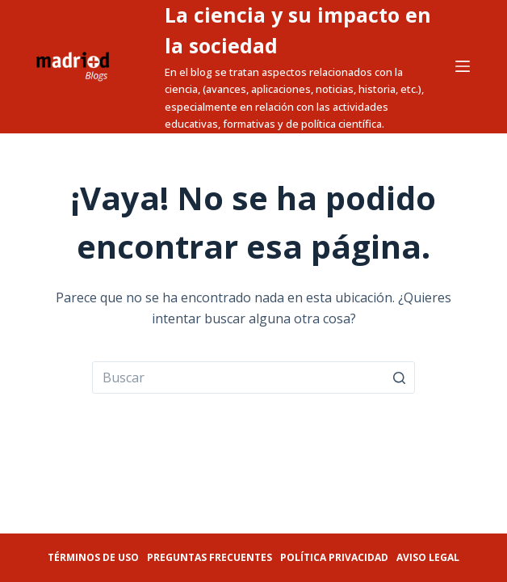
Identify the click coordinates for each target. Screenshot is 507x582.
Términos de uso (93, 557)
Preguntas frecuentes (209, 557)
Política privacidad (334, 557)
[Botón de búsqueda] (399, 377)
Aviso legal (427, 557)
